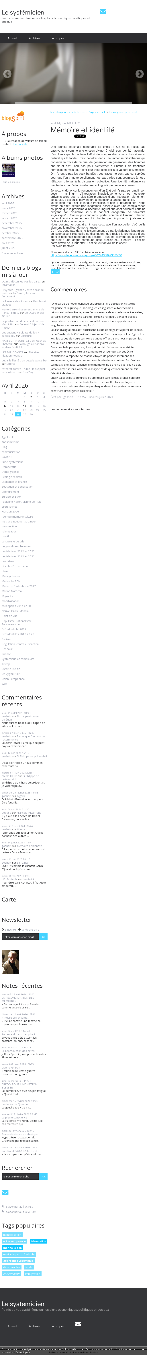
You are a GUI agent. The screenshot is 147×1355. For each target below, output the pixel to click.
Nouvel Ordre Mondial (15, 611)
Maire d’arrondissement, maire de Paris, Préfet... (23, 311)
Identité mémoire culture (17, 516)
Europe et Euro (11, 496)
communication (11, 451)
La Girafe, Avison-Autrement (18, 294)
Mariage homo (11, 576)
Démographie (10, 471)
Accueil (12, 38)
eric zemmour (11, 1273)
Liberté (10, 363)
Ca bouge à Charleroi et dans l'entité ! (23, 345)
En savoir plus (22, 1352)
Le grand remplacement (17, 546)
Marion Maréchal (12, 591)
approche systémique (18, 1260)
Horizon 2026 (10, 511)
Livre (5, 571)
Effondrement (10, 491)
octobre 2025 (10, 233)
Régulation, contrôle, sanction (20, 644)
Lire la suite (20, 144)
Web (4, 683)
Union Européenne (13, 678)
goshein (6, 716)
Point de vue (9, 615)
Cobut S (6, 812)
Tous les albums (11, 182)
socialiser (131, 268)
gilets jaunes (9, 506)
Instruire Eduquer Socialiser (19, 521)
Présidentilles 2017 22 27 (18, 634)
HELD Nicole (9, 879)
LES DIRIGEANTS (12, 352)
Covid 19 (7, 456)
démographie (11, 1267)
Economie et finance (14, 481)
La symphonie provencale (123, 112)
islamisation (38, 1241)
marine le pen (12, 1248)
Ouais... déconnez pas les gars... (21, 281)
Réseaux (7, 648)
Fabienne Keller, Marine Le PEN (21, 501)
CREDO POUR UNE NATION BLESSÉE (19, 1085)
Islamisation (9, 531)
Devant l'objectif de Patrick (23, 325)
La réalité (23, 862)
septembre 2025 (12, 237)
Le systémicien (23, 11)
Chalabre (26, 335)
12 (5, 406)
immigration (32, 1273)
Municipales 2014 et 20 (16, 605)
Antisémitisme (10, 441)
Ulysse (21, 829)
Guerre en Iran (11, 1067)
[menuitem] (12, 38)
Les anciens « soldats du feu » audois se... (20, 334)
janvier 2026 (9, 218)
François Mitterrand (29, 812)
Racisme (7, 639)
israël (29, 1267)
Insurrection (9, 526)
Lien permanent (63, 262)
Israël (5, 536)
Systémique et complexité (18, 658)
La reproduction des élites (18, 1051)
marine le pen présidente (19, 1254)
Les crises (8, 561)
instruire (106, 268)
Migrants (7, 596)
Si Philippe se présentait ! (24, 757)
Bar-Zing (28, 372)
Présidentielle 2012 (14, 629)
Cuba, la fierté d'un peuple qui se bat (24, 360)
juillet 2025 (8, 247)
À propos (58, 38)
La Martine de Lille (13, 541)
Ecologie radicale (12, 476)
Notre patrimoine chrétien (20, 717)
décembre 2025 (12, 223)
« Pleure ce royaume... (15, 1017)
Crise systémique (12, 461)
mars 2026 (8, 208)
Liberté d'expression (15, 566)
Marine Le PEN (11, 581)
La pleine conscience (14, 1117)
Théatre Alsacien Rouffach (20, 353)
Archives (34, 38)
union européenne (14, 1241)
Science (6, 654)
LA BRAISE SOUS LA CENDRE (20, 1151)
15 (24, 406)
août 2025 (8, 243)
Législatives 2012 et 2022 (18, 551)
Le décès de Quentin (15, 1104)
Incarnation (8, 284)
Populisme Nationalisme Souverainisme (17, 622)
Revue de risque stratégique (20, 1134)
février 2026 (9, 213)
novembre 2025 (12, 227)
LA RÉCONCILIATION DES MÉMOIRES (18, 999)
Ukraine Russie (11, 668)
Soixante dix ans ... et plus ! (18, 1034)
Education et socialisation (17, 486)
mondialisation (10, 601)
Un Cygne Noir (11, 673)
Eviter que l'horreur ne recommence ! (23, 737)
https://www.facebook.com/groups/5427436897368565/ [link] (86, 255)
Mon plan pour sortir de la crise (67, 112)
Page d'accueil (97, 112)
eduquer (118, 268)
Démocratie (9, 466)
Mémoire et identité (29, 846)
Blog (4, 446)
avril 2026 (8, 203)
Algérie (21, 796)
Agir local (7, 437)
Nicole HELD (9, 776)
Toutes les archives (12, 253)
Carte (9, 899)
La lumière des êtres (15, 301)
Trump (6, 664)
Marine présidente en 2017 (19, 586)
